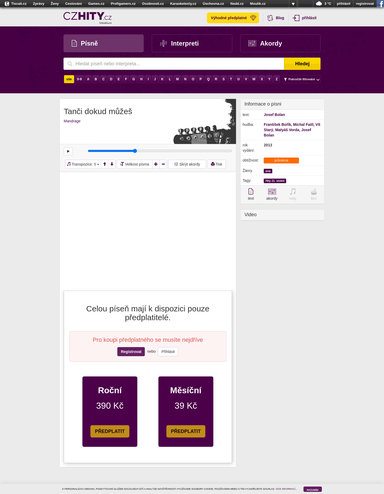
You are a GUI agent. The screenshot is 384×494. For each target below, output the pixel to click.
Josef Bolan (274, 115)
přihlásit (343, 4)
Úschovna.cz (213, 4)
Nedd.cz (237, 4)
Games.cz (96, 4)
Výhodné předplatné (233, 18)
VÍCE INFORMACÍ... (287, 489)
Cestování (73, 4)
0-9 (79, 79)
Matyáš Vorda (287, 130)
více (293, 3)
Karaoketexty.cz (183, 4)
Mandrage (72, 121)
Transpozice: (83, 164)
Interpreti (179, 43)
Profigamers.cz (123, 4)
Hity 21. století (275, 180)
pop (268, 170)
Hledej (302, 63)
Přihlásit (168, 352)
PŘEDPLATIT (110, 431)
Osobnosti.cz (153, 4)
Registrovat (131, 352)
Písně (85, 43)
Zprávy (39, 4)
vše (69, 79)
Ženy (55, 4)
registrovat (365, 4)
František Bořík (277, 124)
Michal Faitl (303, 124)
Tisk (216, 164)
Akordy (265, 43)
